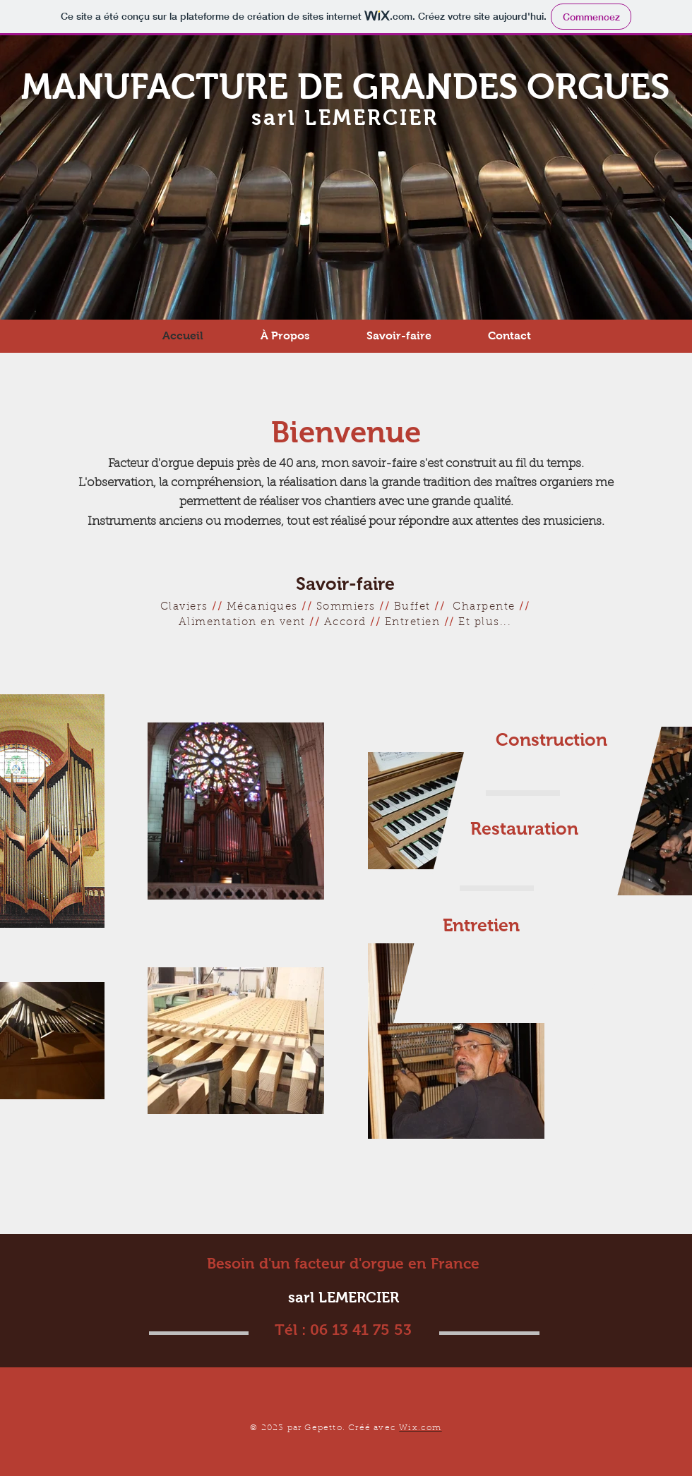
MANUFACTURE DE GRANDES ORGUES (345, 86)
